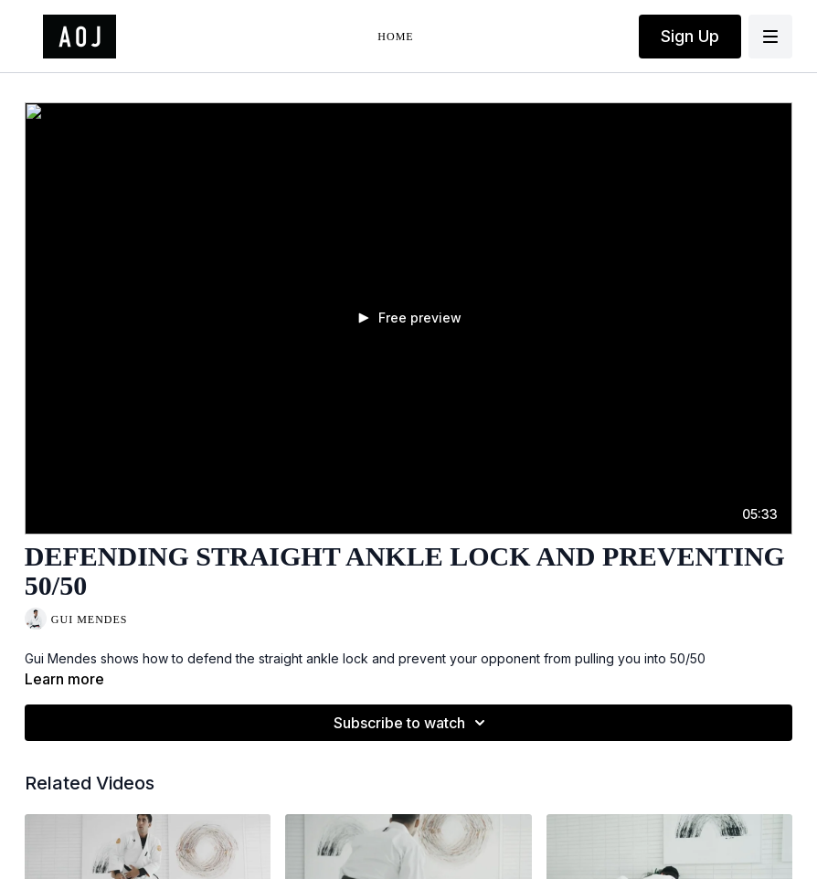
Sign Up (690, 36)
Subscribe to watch (412, 723)
